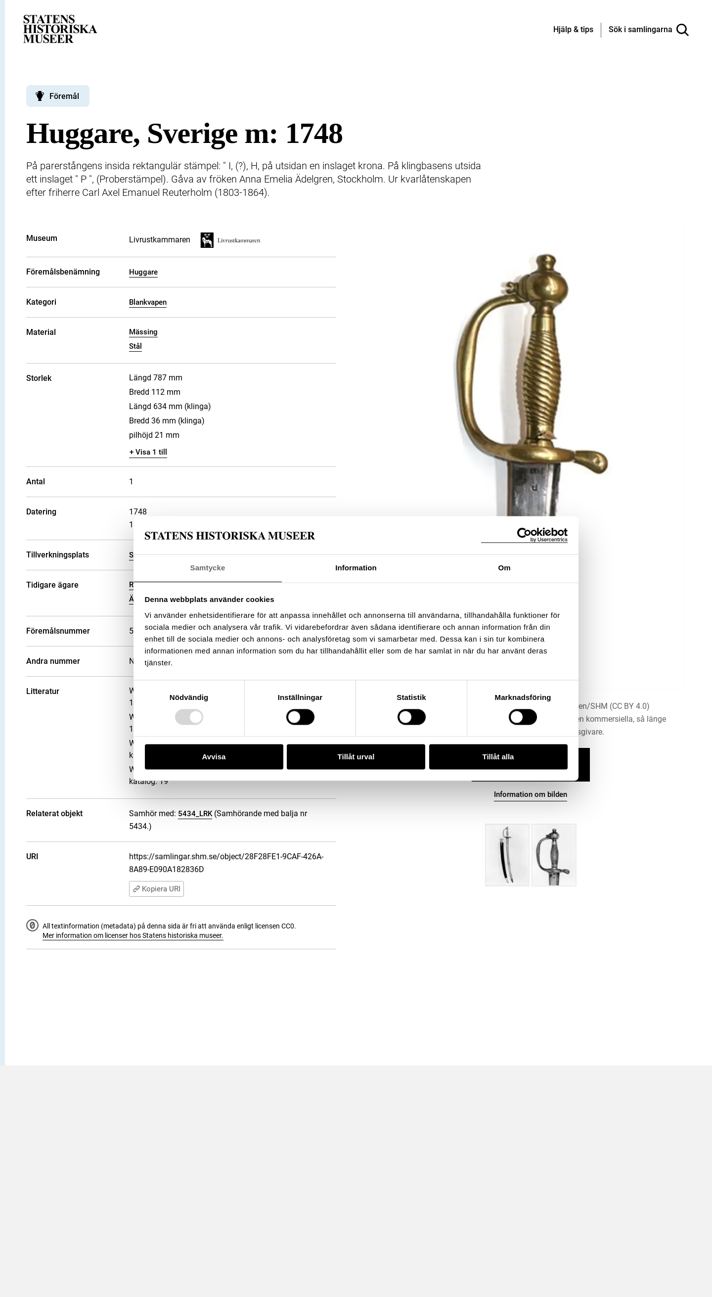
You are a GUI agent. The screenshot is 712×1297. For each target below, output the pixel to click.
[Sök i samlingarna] (649, 30)
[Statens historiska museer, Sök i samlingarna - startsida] (60, 28)
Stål (135, 346)
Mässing (143, 331)
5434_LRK (195, 813)
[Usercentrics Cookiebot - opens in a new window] (524, 535)
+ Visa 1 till (148, 452)
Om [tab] (504, 567)
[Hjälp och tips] (573, 30)
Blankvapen (148, 302)
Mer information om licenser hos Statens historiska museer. (133, 935)
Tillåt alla (498, 757)
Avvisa (214, 757)
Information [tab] (356, 567)
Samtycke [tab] (207, 567)
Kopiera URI (156, 888)
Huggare (143, 272)
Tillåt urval (356, 757)
